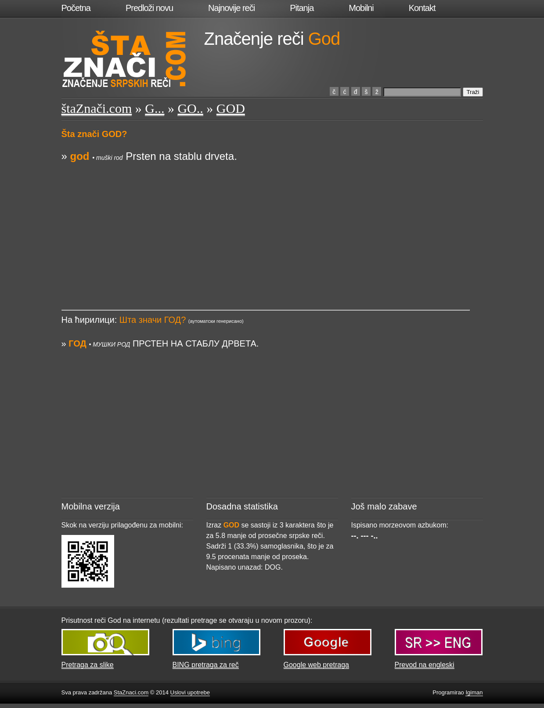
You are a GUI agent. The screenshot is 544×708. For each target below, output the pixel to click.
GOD (230, 108)
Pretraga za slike (87, 664)
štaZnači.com (96, 108)
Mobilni (361, 8)
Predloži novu (149, 8)
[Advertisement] (265, 225)
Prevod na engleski (424, 664)
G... (154, 108)
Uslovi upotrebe (190, 692)
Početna (75, 8)
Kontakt (422, 8)
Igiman (474, 692)
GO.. (190, 108)
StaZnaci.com (131, 692)
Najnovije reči (231, 8)
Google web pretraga (316, 664)
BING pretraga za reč (206, 664)
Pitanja (301, 8)
